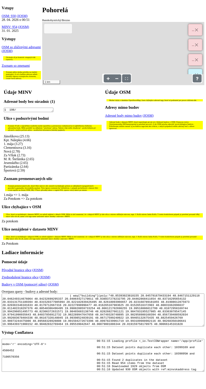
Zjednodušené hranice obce (20, 278)
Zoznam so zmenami (16, 65)
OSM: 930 (9, 16)
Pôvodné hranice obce (16, 270)
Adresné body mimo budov (123, 115)
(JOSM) (22, 16)
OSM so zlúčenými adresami (21, 47)
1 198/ (28, 110)
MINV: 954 (9, 27)
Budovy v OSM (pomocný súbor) (24, 285)
